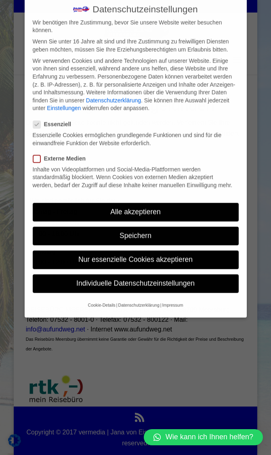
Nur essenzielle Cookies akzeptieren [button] (135, 252)
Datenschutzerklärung (113, 93)
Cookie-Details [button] (102, 297)
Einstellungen (64, 100)
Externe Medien (62, 151)
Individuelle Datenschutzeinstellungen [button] (135, 276)
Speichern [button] (135, 228)
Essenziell (55, 117)
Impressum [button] (172, 297)
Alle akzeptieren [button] (135, 204)
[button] (203, 437)
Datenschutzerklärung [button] (139, 297)
